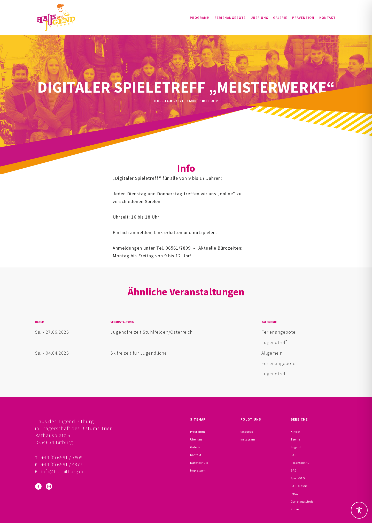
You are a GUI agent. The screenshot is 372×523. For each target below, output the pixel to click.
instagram (248, 439)
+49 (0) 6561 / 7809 (62, 457)
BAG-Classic (299, 486)
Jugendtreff (274, 342)
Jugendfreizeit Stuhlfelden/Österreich (152, 332)
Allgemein (272, 353)
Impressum (198, 470)
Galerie (280, 18)
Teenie (295, 439)
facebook (247, 432)
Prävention (303, 18)
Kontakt (327, 18)
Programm (200, 18)
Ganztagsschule (302, 501)
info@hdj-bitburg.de (63, 471)
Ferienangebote (230, 18)
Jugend (296, 447)
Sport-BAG (298, 478)
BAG (294, 455)
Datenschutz (199, 463)
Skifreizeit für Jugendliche (139, 353)
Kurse (295, 509)
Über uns (259, 18)
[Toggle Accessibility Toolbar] (359, 510)
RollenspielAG (300, 463)
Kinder (295, 432)
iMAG (294, 494)
